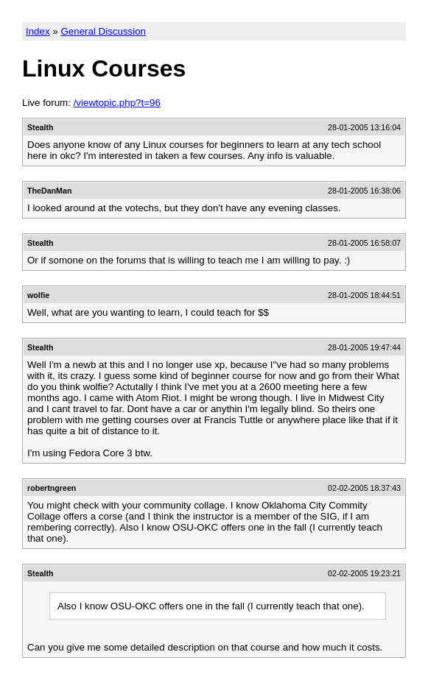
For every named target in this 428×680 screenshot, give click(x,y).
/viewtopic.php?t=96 (117, 102)
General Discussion (103, 31)
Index (38, 31)
